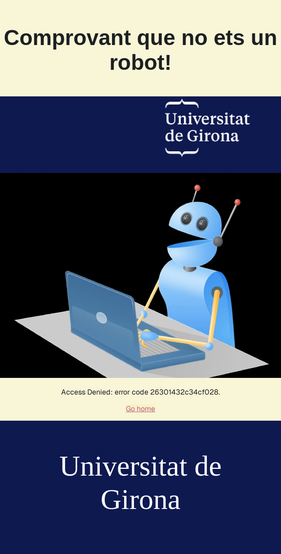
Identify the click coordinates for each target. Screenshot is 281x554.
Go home (140, 408)
